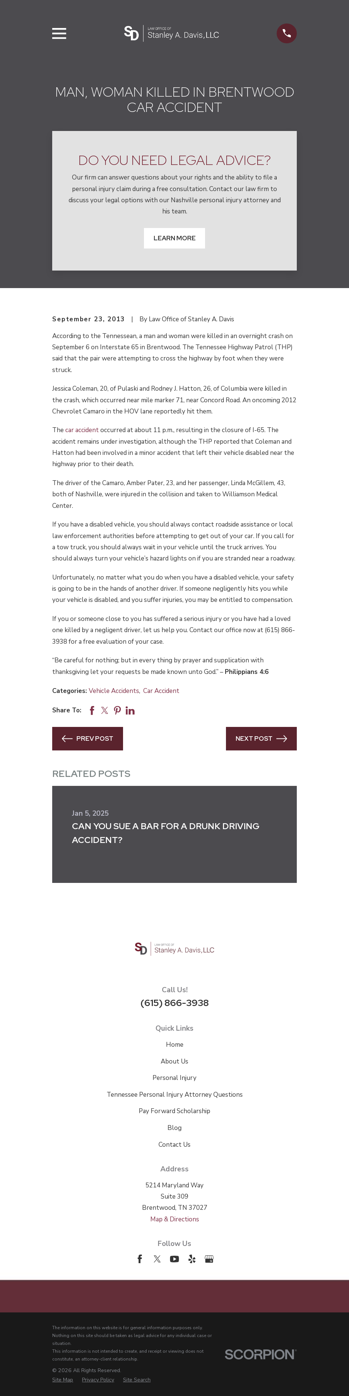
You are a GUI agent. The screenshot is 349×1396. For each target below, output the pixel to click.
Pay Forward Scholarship (174, 1111)
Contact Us (174, 1144)
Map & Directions (174, 1219)
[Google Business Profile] (209, 1259)
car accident (82, 430)
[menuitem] (62, 1379)
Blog (174, 1128)
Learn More (175, 238)
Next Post (261, 738)
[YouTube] (174, 1259)
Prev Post (87, 738)
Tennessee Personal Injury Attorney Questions (175, 1094)
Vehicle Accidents (114, 691)
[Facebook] (139, 1259)
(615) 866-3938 (175, 1002)
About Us (174, 1061)
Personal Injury (174, 1078)
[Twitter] (157, 1259)
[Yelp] (192, 1259)
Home (174, 1044)
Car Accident (161, 691)
